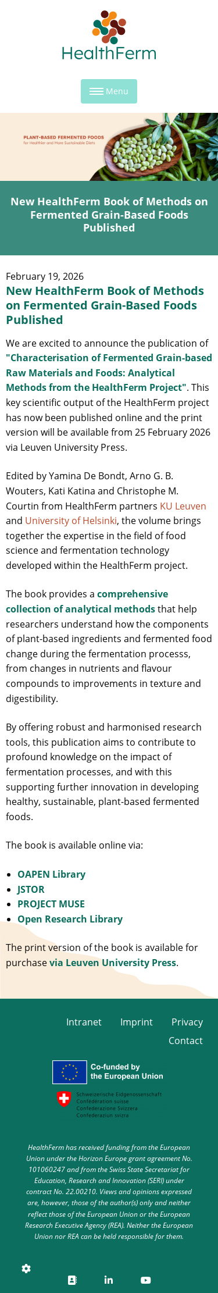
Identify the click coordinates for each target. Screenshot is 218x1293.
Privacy (187, 1022)
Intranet (84, 1022)
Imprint (136, 1022)
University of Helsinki (71, 520)
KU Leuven (183, 506)
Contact (186, 1040)
